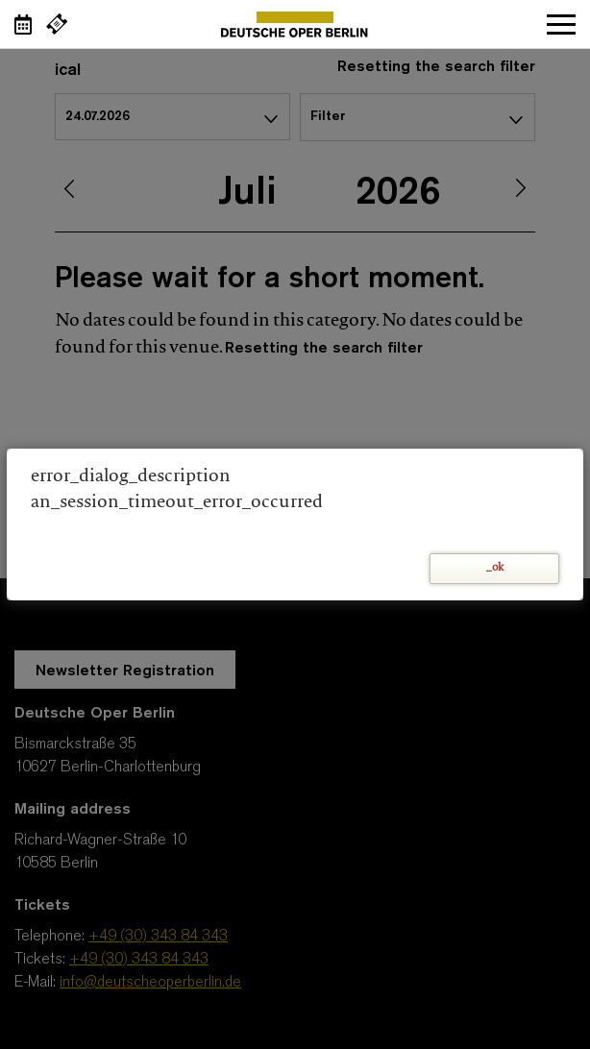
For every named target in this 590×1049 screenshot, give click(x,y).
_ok (495, 568)
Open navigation (561, 24)
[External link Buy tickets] (56, 24)
